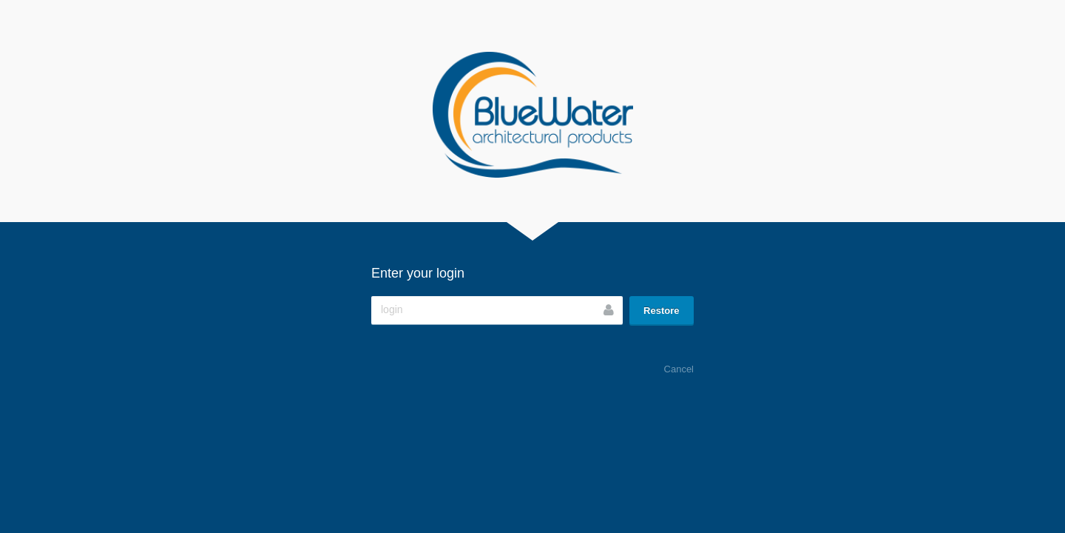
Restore (661, 310)
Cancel (679, 369)
